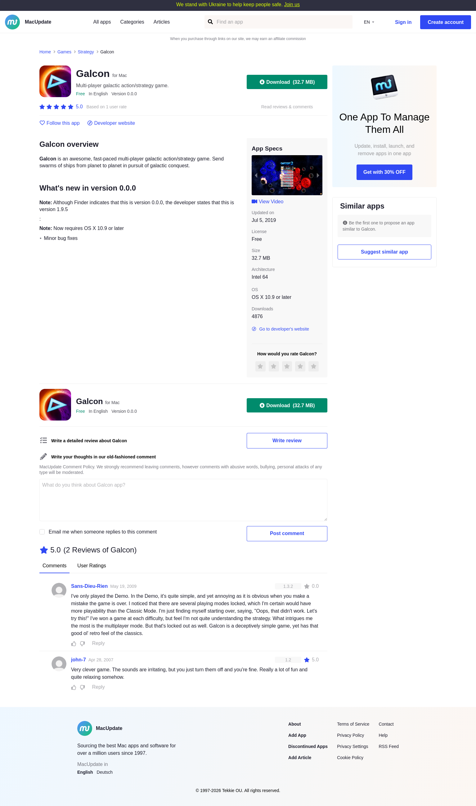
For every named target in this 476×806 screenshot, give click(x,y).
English (85, 772)
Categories (132, 22)
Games (64, 52)
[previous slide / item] (256, 175)
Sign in (403, 22)
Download (287, 82)
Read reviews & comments (287, 107)
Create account (446, 22)
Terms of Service (353, 724)
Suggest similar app (384, 252)
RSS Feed (389, 746)
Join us (292, 4)
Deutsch (105, 772)
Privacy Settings (352, 746)
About (294, 724)
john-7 (78, 659)
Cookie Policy (350, 757)
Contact (386, 724)
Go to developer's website (280, 329)
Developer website (111, 123)
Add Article (299, 757)
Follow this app (59, 123)
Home (45, 52)
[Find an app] (210, 22)
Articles (162, 22)
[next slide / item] (318, 175)
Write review (287, 440)
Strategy (86, 52)
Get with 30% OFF (384, 172)
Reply (98, 643)
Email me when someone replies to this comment (103, 531)
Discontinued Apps (308, 746)
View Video (267, 201)
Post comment (287, 533)
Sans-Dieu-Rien (89, 586)
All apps (102, 22)
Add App (297, 735)
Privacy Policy (350, 735)
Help (383, 735)
